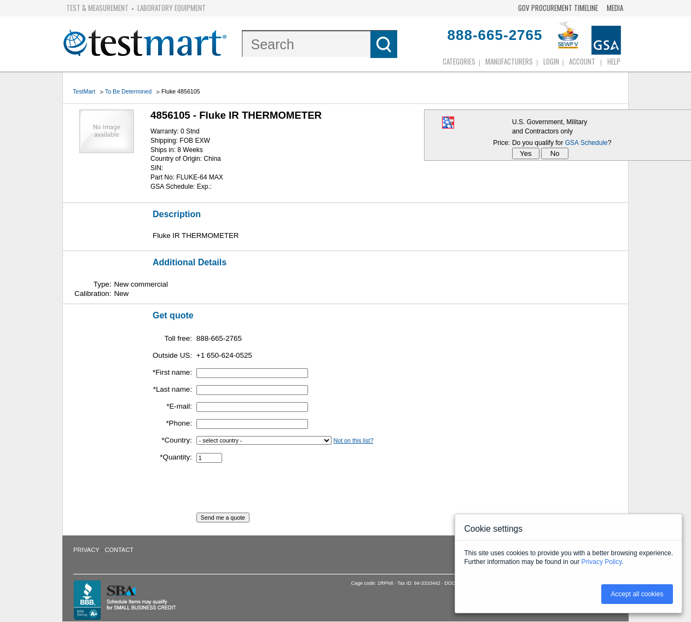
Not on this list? (354, 440)
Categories (459, 61)
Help (613, 61)
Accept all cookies (637, 594)
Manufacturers (509, 61)
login (551, 61)
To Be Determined (128, 91)
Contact (119, 550)
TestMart (84, 91)
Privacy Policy (602, 562)
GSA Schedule (586, 143)
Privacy (86, 550)
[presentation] (279, 491)
